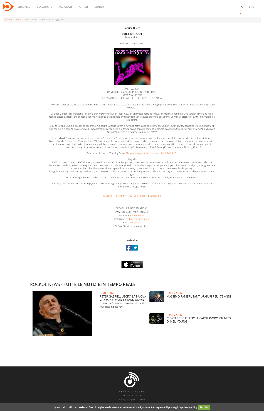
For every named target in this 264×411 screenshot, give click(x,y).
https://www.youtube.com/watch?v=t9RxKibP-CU (152, 153)
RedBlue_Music (133, 222)
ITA (241, 6)
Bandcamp (155, 195)
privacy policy (189, 407)
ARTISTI (83, 6)
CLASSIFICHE (44, 6)
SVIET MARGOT (132, 34)
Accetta (204, 407)
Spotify (143, 195)
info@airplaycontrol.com (132, 399)
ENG (251, 6)
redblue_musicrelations (138, 219)
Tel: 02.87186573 (132, 395)
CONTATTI (100, 6)
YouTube (133, 195)
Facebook (108, 195)
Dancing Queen (132, 27)
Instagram (121, 195)
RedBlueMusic (137, 215)
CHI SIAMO (24, 6)
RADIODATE (65, 6)
